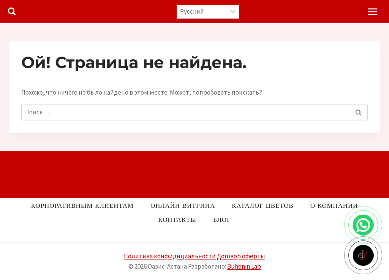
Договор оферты (241, 256)
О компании (334, 205)
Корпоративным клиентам (82, 205)
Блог (222, 219)
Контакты (177, 219)
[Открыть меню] (372, 11)
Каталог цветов (262, 205)
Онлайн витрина (182, 205)
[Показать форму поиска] (12, 12)
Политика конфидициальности (170, 256)
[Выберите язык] (208, 12)
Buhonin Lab (244, 266)
